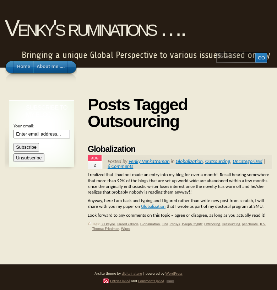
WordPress (174, 273)
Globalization (112, 149)
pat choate (250, 224)
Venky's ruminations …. (94, 28)
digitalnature (132, 273)
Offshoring (212, 224)
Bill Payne (108, 224)
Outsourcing (217, 161)
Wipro (125, 228)
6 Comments (120, 166)
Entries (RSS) (120, 280)
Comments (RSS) (151, 280)
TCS (262, 224)
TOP (170, 281)
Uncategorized (247, 161)
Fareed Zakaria (127, 224)
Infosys (174, 224)
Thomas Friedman (105, 228)
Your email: (23, 125)
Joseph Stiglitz (191, 224)
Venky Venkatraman (149, 161)
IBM (165, 224)
